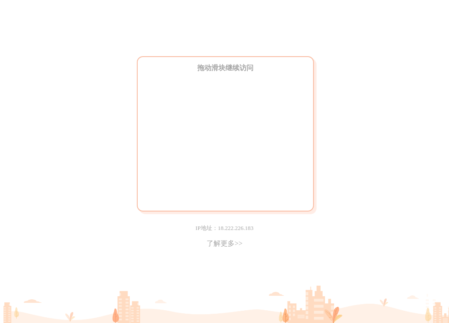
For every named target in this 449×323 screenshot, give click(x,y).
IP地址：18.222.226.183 (224, 228)
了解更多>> (224, 243)
